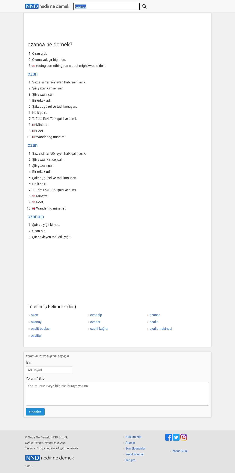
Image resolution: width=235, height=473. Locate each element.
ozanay (36, 322)
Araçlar (130, 442)
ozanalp (36, 216)
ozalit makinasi (161, 329)
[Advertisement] (117, 25)
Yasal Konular (135, 454)
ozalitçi (36, 336)
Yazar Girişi (180, 451)
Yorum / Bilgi (35, 378)
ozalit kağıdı (99, 329)
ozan (33, 74)
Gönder (35, 412)
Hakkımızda (133, 437)
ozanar (155, 315)
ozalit (154, 322)
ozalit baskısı (40, 329)
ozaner (95, 322)
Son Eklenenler (135, 448)
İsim (29, 362)
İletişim (130, 460)
